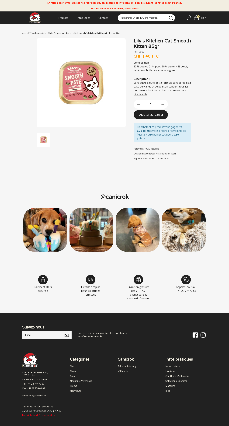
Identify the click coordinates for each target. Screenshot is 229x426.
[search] (171, 17)
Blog (167, 390)
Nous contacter (173, 366)
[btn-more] (162, 104)
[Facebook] (195, 334)
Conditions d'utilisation (177, 375)
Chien (73, 371)
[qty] (151, 104)
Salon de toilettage (127, 366)
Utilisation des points (176, 380)
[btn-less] (138, 104)
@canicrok (114, 197)
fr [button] (202, 17)
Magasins (170, 385)
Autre (73, 375)
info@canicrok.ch (37, 395)
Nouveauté (75, 390)
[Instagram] (203, 334)
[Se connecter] (189, 18)
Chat (72, 366)
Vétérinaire (123, 371)
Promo (73, 385)
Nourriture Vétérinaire (81, 380)
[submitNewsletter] (67, 335)
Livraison (170, 371)
